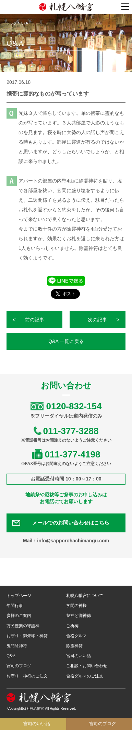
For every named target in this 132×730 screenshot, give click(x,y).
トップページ (19, 595)
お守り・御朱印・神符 (27, 635)
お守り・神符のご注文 (27, 676)
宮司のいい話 (78, 655)
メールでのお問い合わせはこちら (70, 523)
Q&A (11, 655)
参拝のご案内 (19, 615)
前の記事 (34, 319)
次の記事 (97, 319)
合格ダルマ (76, 635)
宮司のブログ (19, 665)
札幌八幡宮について (84, 595)
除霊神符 (74, 645)
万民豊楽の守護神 (23, 625)
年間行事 (15, 605)
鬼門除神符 (17, 645)
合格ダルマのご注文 (84, 676)
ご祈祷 (72, 625)
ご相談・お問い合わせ (86, 665)
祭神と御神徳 (78, 615)
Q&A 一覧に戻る (66, 341)
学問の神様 (76, 605)
